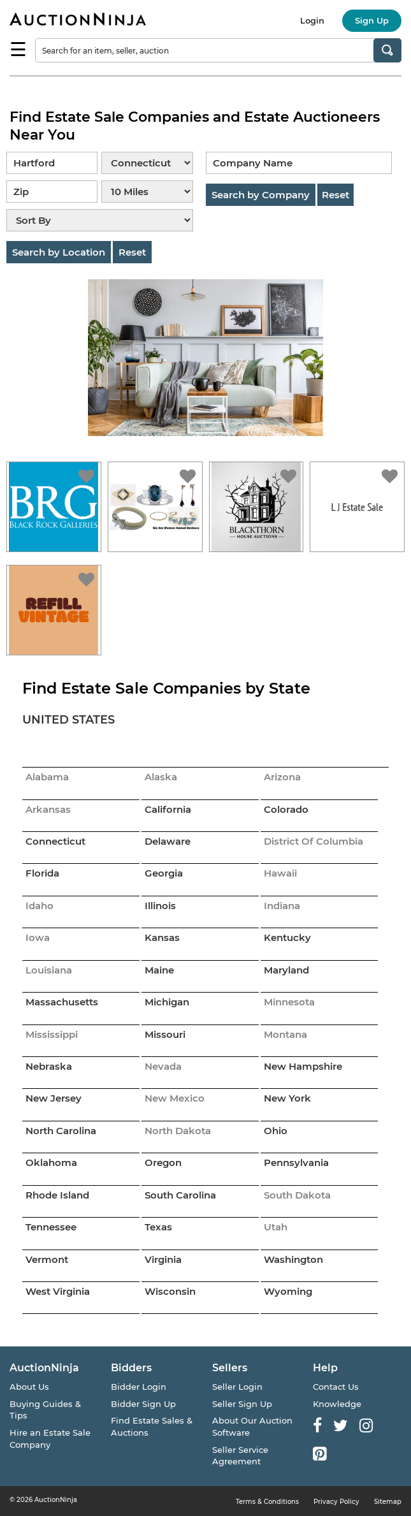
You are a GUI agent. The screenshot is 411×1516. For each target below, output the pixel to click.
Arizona (282, 777)
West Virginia (57, 1291)
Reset (132, 252)
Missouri (165, 1034)
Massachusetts (61, 1002)
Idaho (39, 906)
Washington (293, 1259)
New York (287, 1098)
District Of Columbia (313, 841)
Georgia (164, 873)
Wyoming (288, 1291)
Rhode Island (57, 1195)
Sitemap (387, 1502)
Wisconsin (170, 1291)
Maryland (286, 970)
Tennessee (50, 1227)
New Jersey (53, 1098)
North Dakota (178, 1131)
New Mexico (175, 1098)
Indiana (282, 906)
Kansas (162, 937)
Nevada (163, 1066)
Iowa (37, 937)
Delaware (168, 841)
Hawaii (280, 873)
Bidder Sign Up (143, 1404)
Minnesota (289, 1002)
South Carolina (180, 1195)
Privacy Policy (336, 1502)
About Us (29, 1386)
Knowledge (337, 1404)
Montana (285, 1034)
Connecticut (55, 841)
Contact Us (336, 1386)
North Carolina (60, 1131)
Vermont (46, 1259)
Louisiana (48, 970)
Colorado (286, 809)
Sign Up (372, 20)
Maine (159, 970)
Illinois (160, 906)
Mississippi (51, 1034)
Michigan (167, 1002)
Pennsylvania (296, 1162)
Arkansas (48, 809)
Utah (275, 1227)
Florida (42, 873)
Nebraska (48, 1066)
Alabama (47, 777)
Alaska (161, 777)
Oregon (163, 1162)
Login (312, 20)
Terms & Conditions (267, 1502)
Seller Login (237, 1386)
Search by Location (58, 252)
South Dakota (297, 1195)
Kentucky (287, 937)
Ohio (275, 1131)
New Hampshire (303, 1066)
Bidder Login (138, 1386)
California (168, 809)
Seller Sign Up (242, 1404)
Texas (158, 1227)
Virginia (163, 1259)
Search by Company (261, 195)
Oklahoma (51, 1162)
